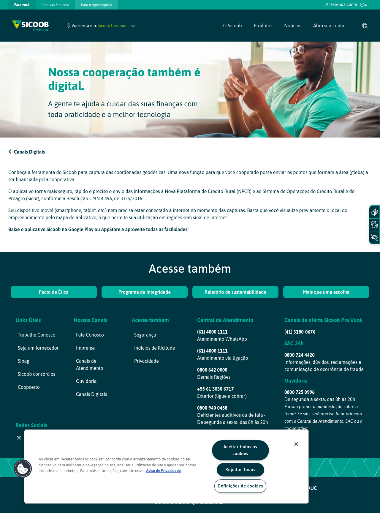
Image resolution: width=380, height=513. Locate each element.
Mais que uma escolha (326, 292)
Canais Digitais (26, 151)
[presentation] (22, 5)
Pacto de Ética (54, 292)
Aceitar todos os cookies (240, 450)
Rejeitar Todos (240, 469)
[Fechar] (296, 444)
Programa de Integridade (144, 292)
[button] (22, 468)
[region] (166, 466)
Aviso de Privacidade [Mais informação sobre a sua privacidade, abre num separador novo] (163, 470)
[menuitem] (22, 5)
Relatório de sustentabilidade (235, 292)
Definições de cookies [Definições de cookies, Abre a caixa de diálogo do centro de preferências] (240, 486)
